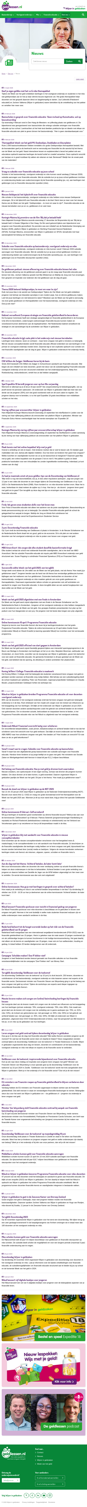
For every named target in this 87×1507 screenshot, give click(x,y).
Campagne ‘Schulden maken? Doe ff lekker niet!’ (24, 955)
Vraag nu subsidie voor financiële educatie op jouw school (28, 171)
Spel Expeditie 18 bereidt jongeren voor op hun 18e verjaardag (30, 384)
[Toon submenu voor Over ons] (69, 15)
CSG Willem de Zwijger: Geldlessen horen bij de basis (26, 361)
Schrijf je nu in (8, 1480)
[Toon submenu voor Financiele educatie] (58, 15)
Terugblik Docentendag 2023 (15, 1216)
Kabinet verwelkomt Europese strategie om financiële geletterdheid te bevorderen (40, 315)
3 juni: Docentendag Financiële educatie (20, 527)
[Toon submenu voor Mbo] (40, 15)
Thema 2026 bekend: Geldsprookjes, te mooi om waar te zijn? (30, 289)
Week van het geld (44, 1464)
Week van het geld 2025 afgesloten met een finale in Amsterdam (31, 599)
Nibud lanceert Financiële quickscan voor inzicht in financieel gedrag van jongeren (39, 906)
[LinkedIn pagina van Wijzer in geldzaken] (38, 1495)
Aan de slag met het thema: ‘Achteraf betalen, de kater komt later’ (32, 863)
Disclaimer (51, 1502)
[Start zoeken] (83, 15)
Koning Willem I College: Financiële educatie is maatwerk (28, 671)
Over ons (10, 73)
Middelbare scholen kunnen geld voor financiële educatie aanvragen (33, 1153)
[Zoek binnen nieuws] (48, 61)
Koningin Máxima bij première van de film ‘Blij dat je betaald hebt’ (31, 217)
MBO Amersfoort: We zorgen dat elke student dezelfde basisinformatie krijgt (37, 547)
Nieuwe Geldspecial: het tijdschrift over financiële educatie (29, 194)
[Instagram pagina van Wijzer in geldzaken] (49, 1495)
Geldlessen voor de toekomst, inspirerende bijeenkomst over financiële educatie (39, 1059)
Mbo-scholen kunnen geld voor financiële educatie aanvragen (30, 1236)
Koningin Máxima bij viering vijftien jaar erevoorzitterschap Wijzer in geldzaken (38, 429)
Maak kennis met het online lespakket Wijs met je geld (26, 447)
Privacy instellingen (28, 1502)
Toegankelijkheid (41, 1502)
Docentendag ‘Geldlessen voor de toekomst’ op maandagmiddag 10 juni (34, 1133)
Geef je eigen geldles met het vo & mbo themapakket (26, 91)
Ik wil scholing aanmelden (46, 1484)
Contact (40, 1452)
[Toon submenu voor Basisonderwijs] (13, 15)
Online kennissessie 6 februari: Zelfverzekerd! (23, 811)
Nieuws (40, 1456)
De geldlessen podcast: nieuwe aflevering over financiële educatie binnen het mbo (39, 269)
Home (3, 73)
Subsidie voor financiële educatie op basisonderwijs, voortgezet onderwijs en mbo (39, 246)
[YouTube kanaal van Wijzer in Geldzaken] (43, 1495)
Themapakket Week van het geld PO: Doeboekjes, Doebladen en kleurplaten (36, 142)
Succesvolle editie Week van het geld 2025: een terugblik (28, 567)
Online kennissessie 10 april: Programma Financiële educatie (29, 622)
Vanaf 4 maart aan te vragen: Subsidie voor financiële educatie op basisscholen (37, 748)
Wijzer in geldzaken (45, 1460)
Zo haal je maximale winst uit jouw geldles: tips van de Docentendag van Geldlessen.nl (40, 475)
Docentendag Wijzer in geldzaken (17, 1257)
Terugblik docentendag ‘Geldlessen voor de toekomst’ (26, 972)
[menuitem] (7, 14)
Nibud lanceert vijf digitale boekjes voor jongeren (24, 1279)
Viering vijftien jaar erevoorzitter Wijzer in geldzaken (26, 409)
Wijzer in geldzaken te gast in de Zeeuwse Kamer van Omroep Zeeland (34, 1196)
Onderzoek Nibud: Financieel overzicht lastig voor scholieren (29, 725)
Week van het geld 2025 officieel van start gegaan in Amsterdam (31, 645)
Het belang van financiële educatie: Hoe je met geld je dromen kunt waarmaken (38, 768)
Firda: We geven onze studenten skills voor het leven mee (28, 504)
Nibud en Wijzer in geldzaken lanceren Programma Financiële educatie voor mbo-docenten (43, 1173)
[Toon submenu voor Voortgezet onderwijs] (33, 15)
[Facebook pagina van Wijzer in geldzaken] (32, 1495)
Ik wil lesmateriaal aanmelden (47, 1478)
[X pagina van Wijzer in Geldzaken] (26, 1495)
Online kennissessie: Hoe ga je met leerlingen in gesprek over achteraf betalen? (38, 886)
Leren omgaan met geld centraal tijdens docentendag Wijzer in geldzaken (35, 1033)
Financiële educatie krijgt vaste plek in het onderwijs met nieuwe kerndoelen (37, 338)
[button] (79, 79)
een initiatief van (74, 7)
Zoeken (73, 61)
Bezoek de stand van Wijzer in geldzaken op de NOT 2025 (28, 788)
